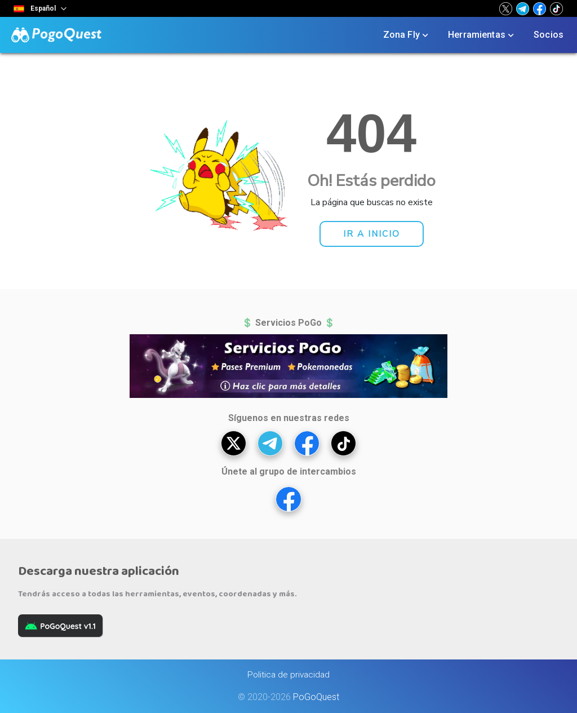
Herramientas (482, 35)
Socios (548, 34)
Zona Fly (406, 35)
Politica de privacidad (288, 675)
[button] (506, 8)
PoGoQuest (316, 697)
